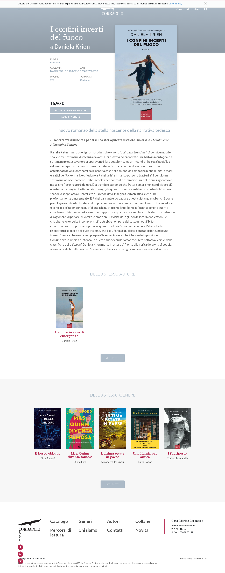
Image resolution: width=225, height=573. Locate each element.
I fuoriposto (177, 453)
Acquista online (70, 117)
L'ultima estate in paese (112, 455)
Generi (85, 521)
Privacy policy (186, 558)
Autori (113, 521)
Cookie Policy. (175, 3)
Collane (142, 521)
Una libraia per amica (145, 455)
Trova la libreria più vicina (71, 110)
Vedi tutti (112, 358)
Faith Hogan (145, 461)
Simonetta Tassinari (112, 461)
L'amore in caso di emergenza (69, 334)
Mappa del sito (200, 558)
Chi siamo (88, 530)
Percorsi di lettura (60, 532)
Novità (141, 530)
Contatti (115, 530)
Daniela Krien (72, 46)
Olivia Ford (80, 461)
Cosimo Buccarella (177, 458)
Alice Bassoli (47, 458)
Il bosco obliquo (47, 453)
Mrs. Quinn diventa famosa (80, 455)
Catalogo (59, 521)
